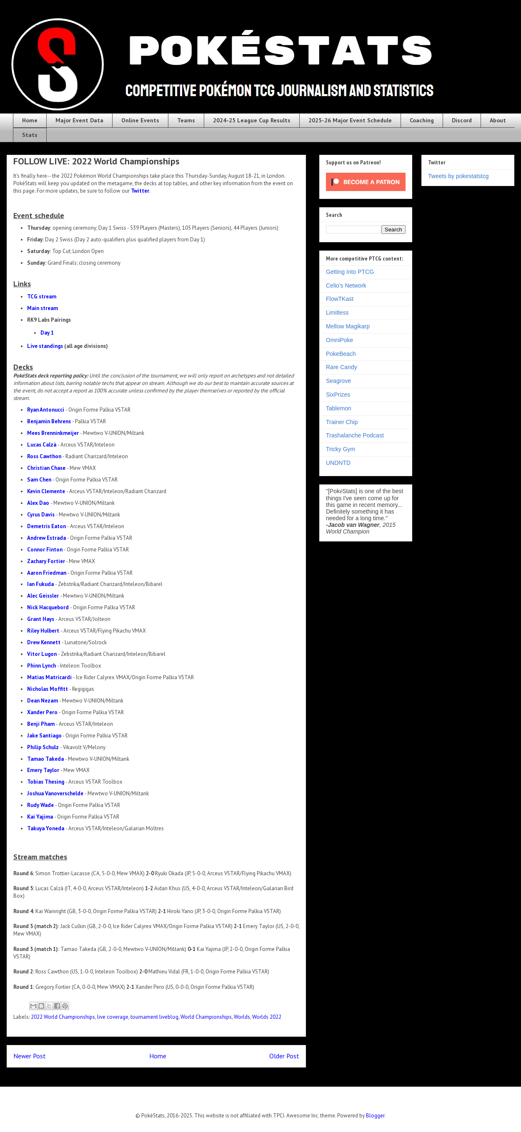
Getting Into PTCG (350, 271)
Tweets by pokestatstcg (458, 176)
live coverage (112, 1016)
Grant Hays (40, 619)
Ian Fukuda (40, 584)
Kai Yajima (40, 816)
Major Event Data (79, 120)
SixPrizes (338, 394)
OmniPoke (339, 340)
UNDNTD (338, 462)
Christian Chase (46, 468)
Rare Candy (341, 367)
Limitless (337, 312)
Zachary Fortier (46, 561)
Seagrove (338, 380)
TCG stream (41, 296)
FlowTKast (339, 298)
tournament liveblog (154, 1016)
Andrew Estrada (46, 537)
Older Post (284, 1056)
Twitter (140, 190)
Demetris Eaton (46, 526)
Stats (30, 135)
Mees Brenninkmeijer (53, 433)
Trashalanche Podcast (355, 435)
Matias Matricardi (49, 677)
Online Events (140, 120)
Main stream (42, 308)
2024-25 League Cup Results (252, 120)
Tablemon (338, 408)
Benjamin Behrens (49, 421)
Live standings (45, 346)
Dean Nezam (42, 700)
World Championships (206, 1016)
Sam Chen (39, 479)
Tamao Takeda (45, 758)
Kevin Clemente (46, 491)
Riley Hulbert (43, 630)
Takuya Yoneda (45, 828)
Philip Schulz (43, 747)
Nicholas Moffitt (47, 689)
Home (30, 120)
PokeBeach (341, 353)
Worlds (242, 1016)
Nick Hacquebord (48, 607)
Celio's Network (346, 285)
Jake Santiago (44, 735)
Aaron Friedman (46, 572)
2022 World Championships (63, 1016)
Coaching (422, 120)
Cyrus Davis (41, 514)
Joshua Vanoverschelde (55, 793)
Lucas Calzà (41, 444)
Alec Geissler (43, 595)
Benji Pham (41, 723)
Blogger (375, 1115)
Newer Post (29, 1056)
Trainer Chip (342, 422)
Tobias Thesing (45, 781)
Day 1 (47, 332)
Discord (462, 120)
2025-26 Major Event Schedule (350, 120)
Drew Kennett (43, 642)
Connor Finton (45, 549)
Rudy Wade (40, 805)
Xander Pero (42, 712)
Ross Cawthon (44, 456)
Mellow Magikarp (348, 326)
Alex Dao (38, 502)
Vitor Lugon (42, 654)
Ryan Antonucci (45, 409)
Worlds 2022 (266, 1016)
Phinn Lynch (41, 665)
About (498, 120)
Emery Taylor (43, 770)
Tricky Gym (340, 449)
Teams (186, 120)
